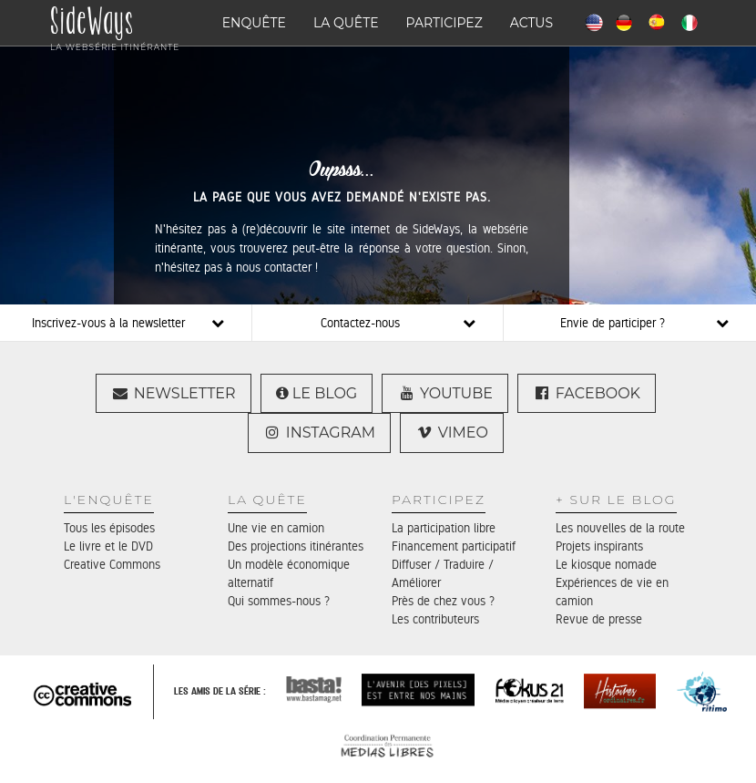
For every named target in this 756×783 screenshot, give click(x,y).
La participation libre (443, 527)
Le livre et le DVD (108, 546)
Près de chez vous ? (443, 600)
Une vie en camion (276, 527)
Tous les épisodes (109, 527)
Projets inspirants (599, 546)
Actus (531, 23)
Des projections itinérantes (295, 546)
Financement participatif (454, 546)
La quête (346, 23)
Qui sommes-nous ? (279, 600)
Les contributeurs (435, 619)
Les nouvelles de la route (620, 527)
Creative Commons (112, 564)
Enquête (254, 23)
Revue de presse (599, 619)
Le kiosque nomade (606, 564)
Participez (444, 23)
